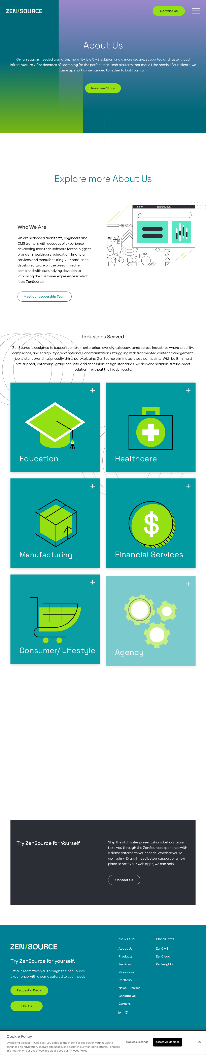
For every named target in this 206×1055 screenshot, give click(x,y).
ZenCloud (163, 956)
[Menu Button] (196, 11)
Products (125, 956)
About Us (125, 948)
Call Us (26, 1006)
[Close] (199, 1041)
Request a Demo (29, 990)
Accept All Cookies (167, 1042)
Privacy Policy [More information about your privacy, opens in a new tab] (78, 1051)
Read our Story (103, 88)
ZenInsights (164, 964)
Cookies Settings (137, 1042)
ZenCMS (162, 948)
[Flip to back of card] (92, 390)
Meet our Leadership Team (44, 296)
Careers (124, 1004)
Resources (126, 972)
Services (124, 964)
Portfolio (125, 980)
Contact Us (169, 11)
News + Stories (129, 988)
